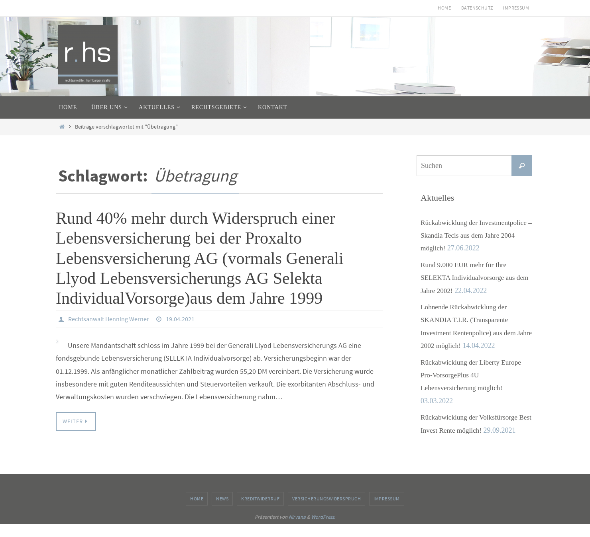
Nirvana (297, 529)
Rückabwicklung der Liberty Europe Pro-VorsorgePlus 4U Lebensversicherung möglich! (473, 375)
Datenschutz (477, 8)
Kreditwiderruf (260, 511)
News (222, 511)
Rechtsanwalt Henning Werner (108, 319)
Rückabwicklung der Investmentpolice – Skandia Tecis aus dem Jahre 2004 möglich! (476, 235)
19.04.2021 (180, 319)
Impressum (516, 8)
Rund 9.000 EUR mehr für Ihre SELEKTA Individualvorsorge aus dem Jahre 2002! (470, 278)
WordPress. (323, 529)
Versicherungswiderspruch (326, 511)
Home (444, 8)
